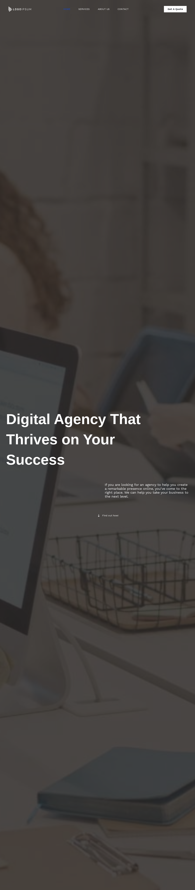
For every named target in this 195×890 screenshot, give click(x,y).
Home (64, 9)
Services (82, 9)
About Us (103, 9)
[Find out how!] (108, 516)
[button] (175, 9)
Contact (123, 9)
